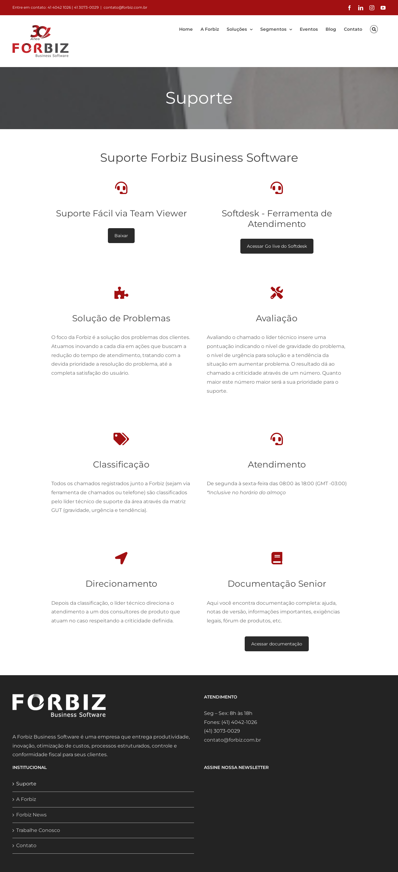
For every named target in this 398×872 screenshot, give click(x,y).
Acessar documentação (276, 644)
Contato (26, 845)
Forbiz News (31, 815)
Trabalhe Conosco (38, 830)
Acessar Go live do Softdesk (277, 246)
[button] (374, 28)
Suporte (26, 784)
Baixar (121, 235)
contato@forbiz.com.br (125, 7)
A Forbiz (26, 799)
